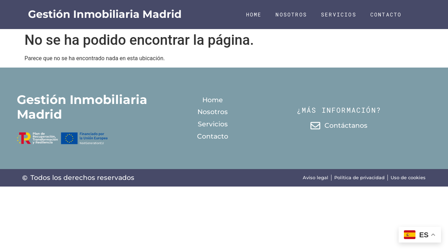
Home (254, 14)
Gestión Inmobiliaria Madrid (105, 14)
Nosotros (291, 14)
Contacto (386, 14)
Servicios (338, 14)
